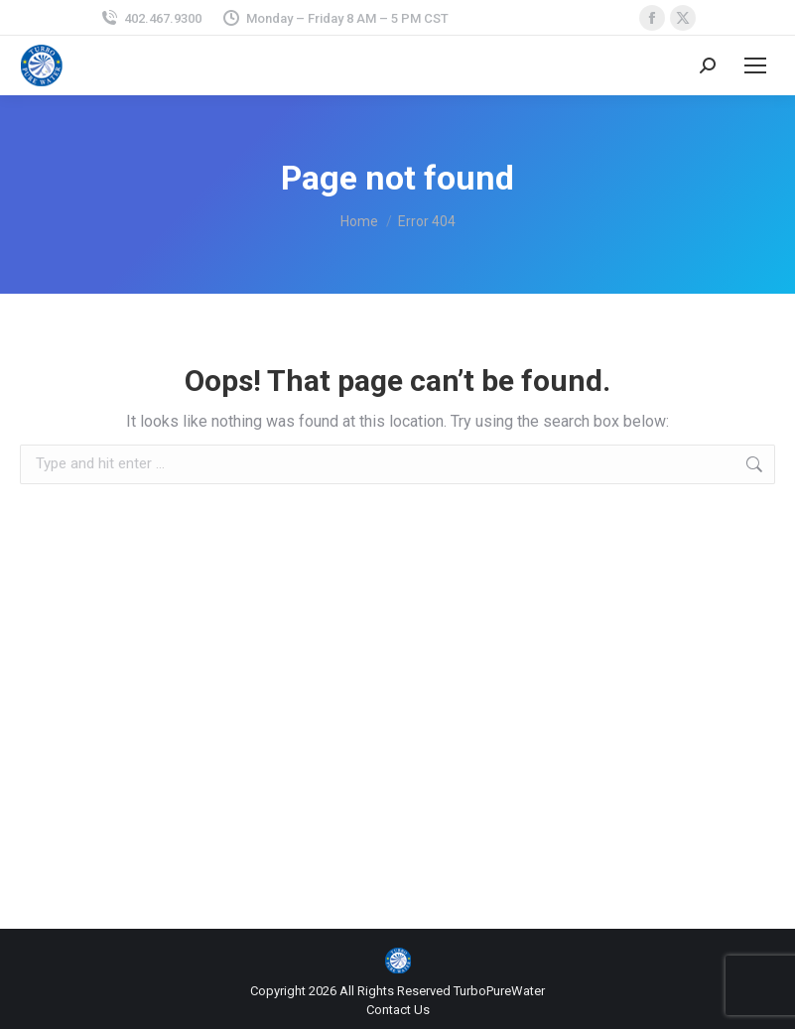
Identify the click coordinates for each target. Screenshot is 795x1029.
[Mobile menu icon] (755, 65)
